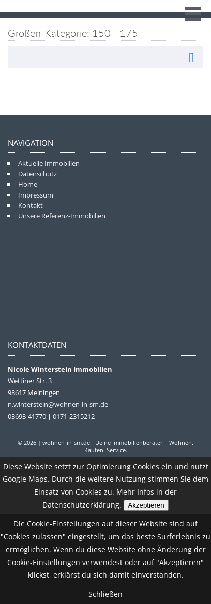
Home (27, 184)
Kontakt (30, 205)
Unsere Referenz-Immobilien (62, 215)
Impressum (35, 195)
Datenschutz (37, 173)
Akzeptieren (146, 505)
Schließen (105, 594)
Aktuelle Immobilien (49, 163)
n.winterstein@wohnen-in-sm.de (58, 404)
